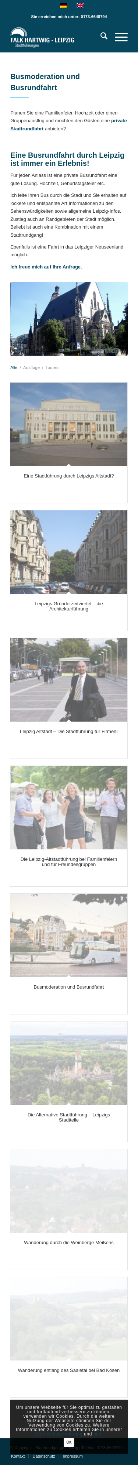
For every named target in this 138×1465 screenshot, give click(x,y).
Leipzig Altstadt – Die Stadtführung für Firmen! (69, 731)
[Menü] (117, 37)
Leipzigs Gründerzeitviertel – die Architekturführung (69, 606)
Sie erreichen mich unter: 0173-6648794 (69, 16)
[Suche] (100, 37)
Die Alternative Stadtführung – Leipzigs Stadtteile (69, 1117)
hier (97, 1434)
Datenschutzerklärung (58, 1434)
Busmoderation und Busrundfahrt (69, 987)
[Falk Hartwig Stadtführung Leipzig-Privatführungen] (57, 37)
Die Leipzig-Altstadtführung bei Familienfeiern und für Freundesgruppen (69, 861)
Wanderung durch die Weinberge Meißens (69, 1242)
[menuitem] (100, 37)
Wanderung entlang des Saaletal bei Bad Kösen (69, 1370)
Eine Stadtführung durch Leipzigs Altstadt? (69, 476)
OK (68, 1442)
